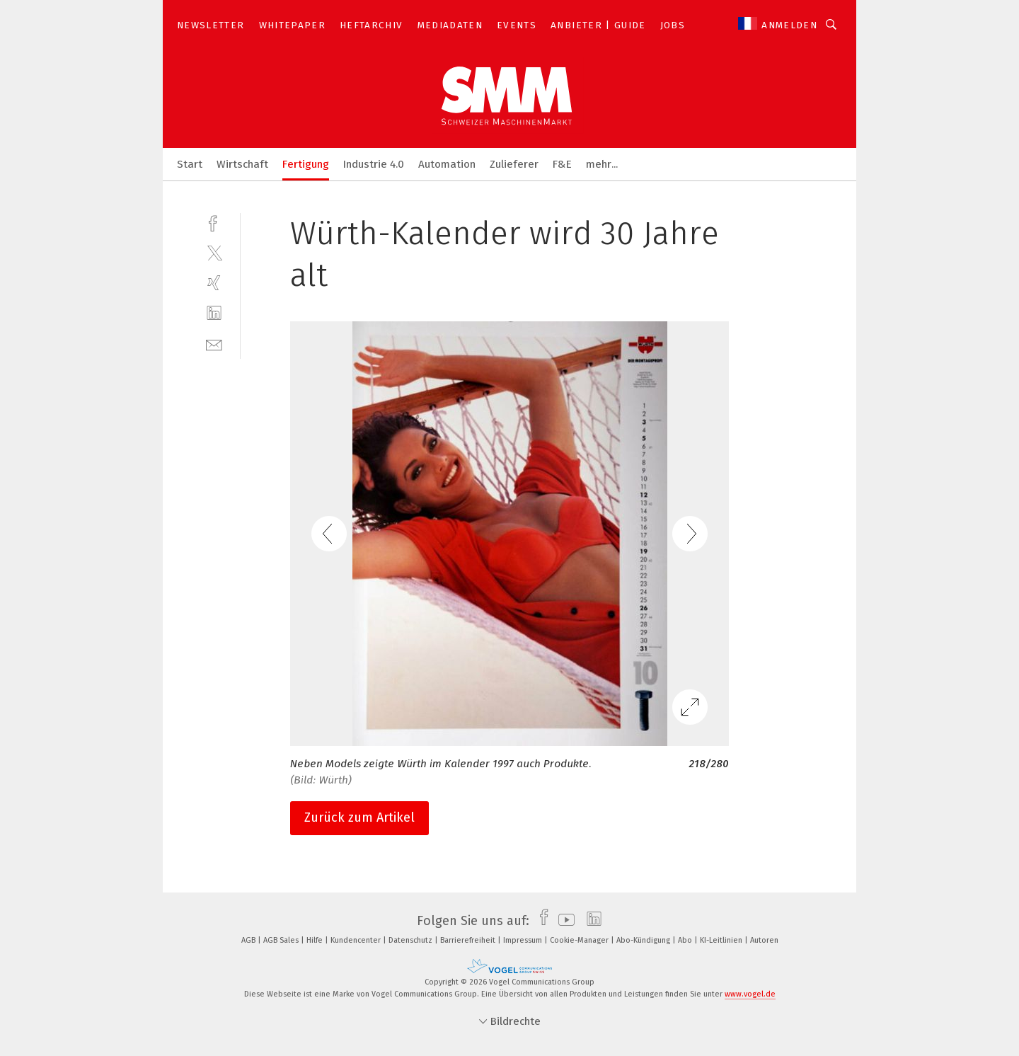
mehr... (602, 164)
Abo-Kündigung (644, 940)
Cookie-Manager (580, 940)
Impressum (523, 940)
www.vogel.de (750, 994)
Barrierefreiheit (468, 940)
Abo (686, 940)
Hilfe (315, 940)
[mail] (214, 343)
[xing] (214, 283)
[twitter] (214, 252)
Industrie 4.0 (373, 164)
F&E (562, 164)
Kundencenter (356, 940)
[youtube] (563, 921)
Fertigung (305, 164)
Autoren (764, 940)
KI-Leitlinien (722, 940)
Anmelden (789, 25)
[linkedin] (214, 313)
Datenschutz (411, 940)
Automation (447, 164)
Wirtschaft (242, 164)
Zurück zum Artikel (359, 817)
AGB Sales (282, 940)
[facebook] (214, 222)
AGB (249, 940)
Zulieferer (514, 164)
